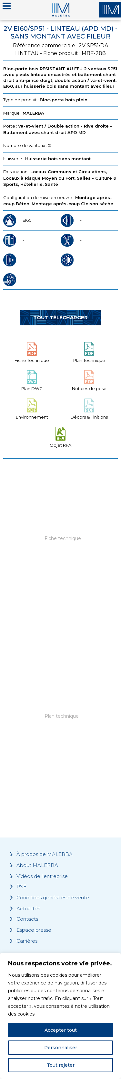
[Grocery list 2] (60, 729)
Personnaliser (60, 1048)
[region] (60, 1016)
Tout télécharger (60, 317)
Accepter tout (61, 1030)
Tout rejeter (61, 1065)
